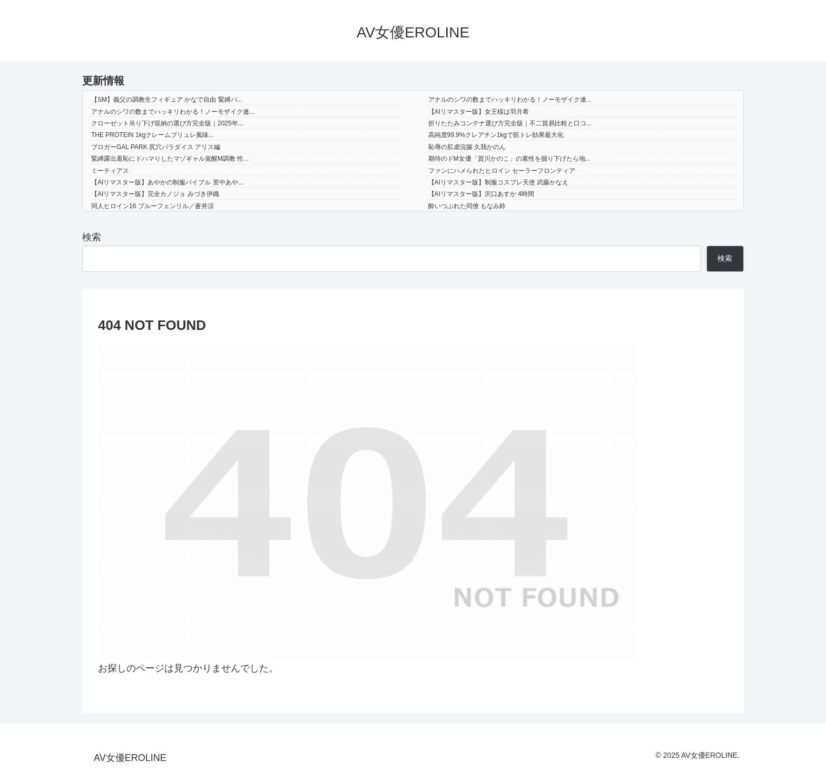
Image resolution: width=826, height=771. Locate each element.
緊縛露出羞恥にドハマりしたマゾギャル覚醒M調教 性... (170, 158)
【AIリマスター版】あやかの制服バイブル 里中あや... (167, 182)
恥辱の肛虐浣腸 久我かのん (467, 147)
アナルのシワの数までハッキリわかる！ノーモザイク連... (510, 99)
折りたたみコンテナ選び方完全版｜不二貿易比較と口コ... (510, 123)
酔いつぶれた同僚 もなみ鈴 (467, 206)
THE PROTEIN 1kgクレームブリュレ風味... (152, 135)
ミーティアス (110, 170)
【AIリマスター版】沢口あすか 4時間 (481, 194)
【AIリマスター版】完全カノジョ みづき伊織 (155, 194)
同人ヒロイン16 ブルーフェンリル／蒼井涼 (152, 206)
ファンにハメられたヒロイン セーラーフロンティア (501, 170)
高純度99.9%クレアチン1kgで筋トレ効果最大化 (496, 135)
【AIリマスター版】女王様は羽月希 (478, 111)
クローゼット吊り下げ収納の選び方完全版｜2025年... (167, 123)
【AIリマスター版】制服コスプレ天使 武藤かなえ (498, 182)
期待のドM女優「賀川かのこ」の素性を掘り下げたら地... (509, 158)
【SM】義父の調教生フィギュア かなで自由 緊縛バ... (166, 99)
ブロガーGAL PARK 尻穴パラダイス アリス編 (155, 147)
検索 (91, 237)
